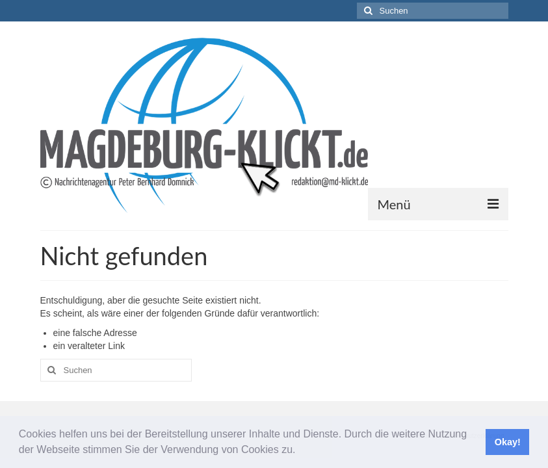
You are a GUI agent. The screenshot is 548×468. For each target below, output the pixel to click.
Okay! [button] (508, 442)
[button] (300, 451)
